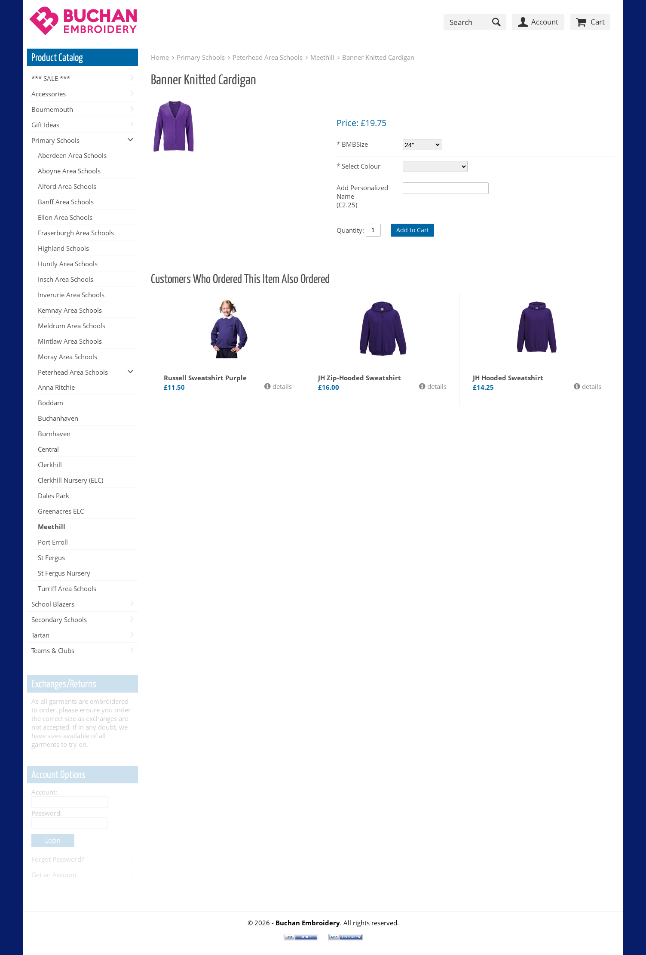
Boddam (50, 402)
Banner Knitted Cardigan (378, 57)
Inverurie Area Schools (71, 294)
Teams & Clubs (52, 650)
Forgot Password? (57, 859)
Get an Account (54, 874)
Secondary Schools (59, 619)
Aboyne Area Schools (69, 170)
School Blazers (52, 604)
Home (160, 57)
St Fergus (51, 557)
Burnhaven (54, 433)
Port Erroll (53, 542)
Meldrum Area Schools (71, 325)
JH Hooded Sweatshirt (508, 377)
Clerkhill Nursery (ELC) (70, 480)
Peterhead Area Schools (73, 372)
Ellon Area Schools (65, 217)
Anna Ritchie (56, 387)
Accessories (48, 93)
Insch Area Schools (65, 279)
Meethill (51, 526)
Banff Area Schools (66, 201)
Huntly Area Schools (68, 263)
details (281, 386)
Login (53, 840)
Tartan (40, 635)
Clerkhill (50, 464)
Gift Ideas (45, 124)
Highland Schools (63, 248)
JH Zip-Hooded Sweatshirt (359, 377)
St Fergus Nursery (64, 573)
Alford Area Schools (67, 186)
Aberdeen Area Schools (72, 155)
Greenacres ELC (61, 511)
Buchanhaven (58, 418)
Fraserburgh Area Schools (76, 232)
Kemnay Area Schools (70, 310)
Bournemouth (52, 109)
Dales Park (53, 495)
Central (48, 449)
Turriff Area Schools (67, 588)
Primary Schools (55, 140)
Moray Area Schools (67, 356)
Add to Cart (412, 230)
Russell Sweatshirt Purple (205, 377)
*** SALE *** (50, 78)
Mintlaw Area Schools (70, 341)
